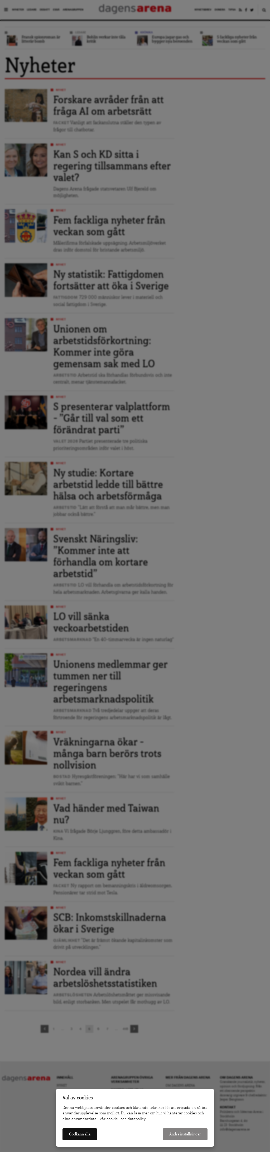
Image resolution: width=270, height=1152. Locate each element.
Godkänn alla (79, 1134)
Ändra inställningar (185, 1134)
